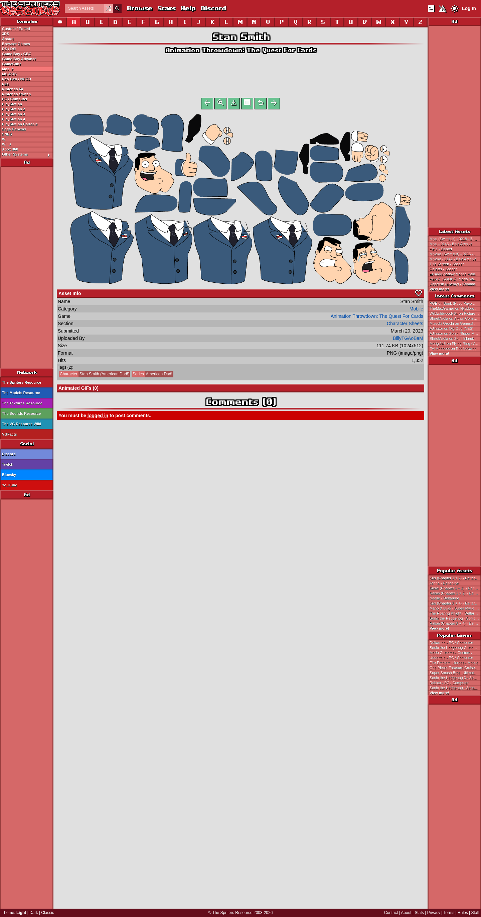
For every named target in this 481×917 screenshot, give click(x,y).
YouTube (9, 485)
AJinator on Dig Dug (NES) (451, 329)
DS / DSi (9, 49)
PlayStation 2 (13, 109)
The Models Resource (21, 393)
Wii (4, 139)
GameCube (11, 64)
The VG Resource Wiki (21, 424)
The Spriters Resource (21, 382)
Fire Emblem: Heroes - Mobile (454, 663)
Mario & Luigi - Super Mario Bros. (455, 608)
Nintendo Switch (16, 94)
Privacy (433, 912)
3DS (5, 34)
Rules (463, 912)
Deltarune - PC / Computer (451, 643)
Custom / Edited (16, 29)
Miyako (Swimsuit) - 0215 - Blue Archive (455, 254)
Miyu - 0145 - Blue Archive (451, 244)
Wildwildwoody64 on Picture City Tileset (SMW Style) (455, 313)
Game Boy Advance (19, 59)
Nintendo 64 (12, 89)
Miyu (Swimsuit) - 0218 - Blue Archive (455, 239)
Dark (33, 912)
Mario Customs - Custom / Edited (455, 653)
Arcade (8, 39)
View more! (439, 289)
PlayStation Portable (20, 124)
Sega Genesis (14, 129)
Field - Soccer (441, 249)
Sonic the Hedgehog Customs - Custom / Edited (455, 648)
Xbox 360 (10, 149)
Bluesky (9, 475)
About (406, 912)
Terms (449, 912)
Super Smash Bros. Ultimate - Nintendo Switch (455, 673)
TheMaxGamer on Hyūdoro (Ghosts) (455, 308)
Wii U (6, 144)
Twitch (7, 464)
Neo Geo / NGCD (16, 79)
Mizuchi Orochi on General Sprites (455, 324)
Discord (213, 8)
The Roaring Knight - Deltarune (455, 613)
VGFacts (9, 434)
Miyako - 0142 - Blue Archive (453, 259)
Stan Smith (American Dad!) (94, 375)
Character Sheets (405, 325)
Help (187, 8)
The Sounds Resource (21, 413)
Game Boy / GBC (16, 54)
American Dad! (152, 375)
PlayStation (12, 104)
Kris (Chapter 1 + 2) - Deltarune (455, 578)
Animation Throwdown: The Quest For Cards (240, 50)
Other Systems (27, 155)
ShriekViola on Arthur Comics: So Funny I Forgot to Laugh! (455, 318)
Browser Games (16, 44)
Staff (475, 912)
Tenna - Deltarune (444, 583)
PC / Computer (14, 99)
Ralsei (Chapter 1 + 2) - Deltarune (455, 593)
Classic (47, 912)
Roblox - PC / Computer (449, 683)
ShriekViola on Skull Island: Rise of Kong (455, 339)
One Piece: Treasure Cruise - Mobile (455, 668)
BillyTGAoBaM (408, 339)
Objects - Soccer (443, 269)
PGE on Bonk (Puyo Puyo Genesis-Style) (455, 303)
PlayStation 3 (13, 114)
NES (6, 84)
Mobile (8, 69)
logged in (98, 417)
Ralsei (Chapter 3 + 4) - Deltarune (455, 623)
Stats (166, 8)
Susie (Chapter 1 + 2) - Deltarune (455, 588)
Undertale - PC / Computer (451, 658)
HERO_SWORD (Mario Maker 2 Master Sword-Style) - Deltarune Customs (455, 279)
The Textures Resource (22, 403)
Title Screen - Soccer (447, 264)
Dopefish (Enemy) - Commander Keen (455, 284)
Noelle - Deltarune (444, 598)
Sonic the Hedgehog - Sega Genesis (455, 688)
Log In (469, 8)
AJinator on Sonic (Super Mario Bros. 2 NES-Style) (455, 334)
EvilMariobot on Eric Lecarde (453, 349)
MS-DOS (9, 74)
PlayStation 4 (13, 119)
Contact (391, 912)
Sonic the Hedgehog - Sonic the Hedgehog (455, 618)
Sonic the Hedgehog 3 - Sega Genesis (455, 678)
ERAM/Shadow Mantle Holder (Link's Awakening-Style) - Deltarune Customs (455, 274)
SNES (7, 134)
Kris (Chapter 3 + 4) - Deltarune (455, 603)
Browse (139, 8)
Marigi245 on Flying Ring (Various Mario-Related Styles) (455, 344)
